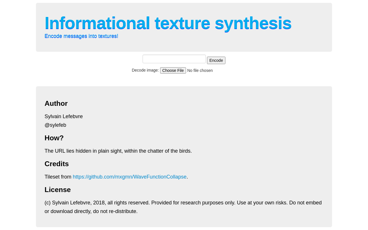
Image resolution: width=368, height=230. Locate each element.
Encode (216, 60)
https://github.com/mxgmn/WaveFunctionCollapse (130, 177)
